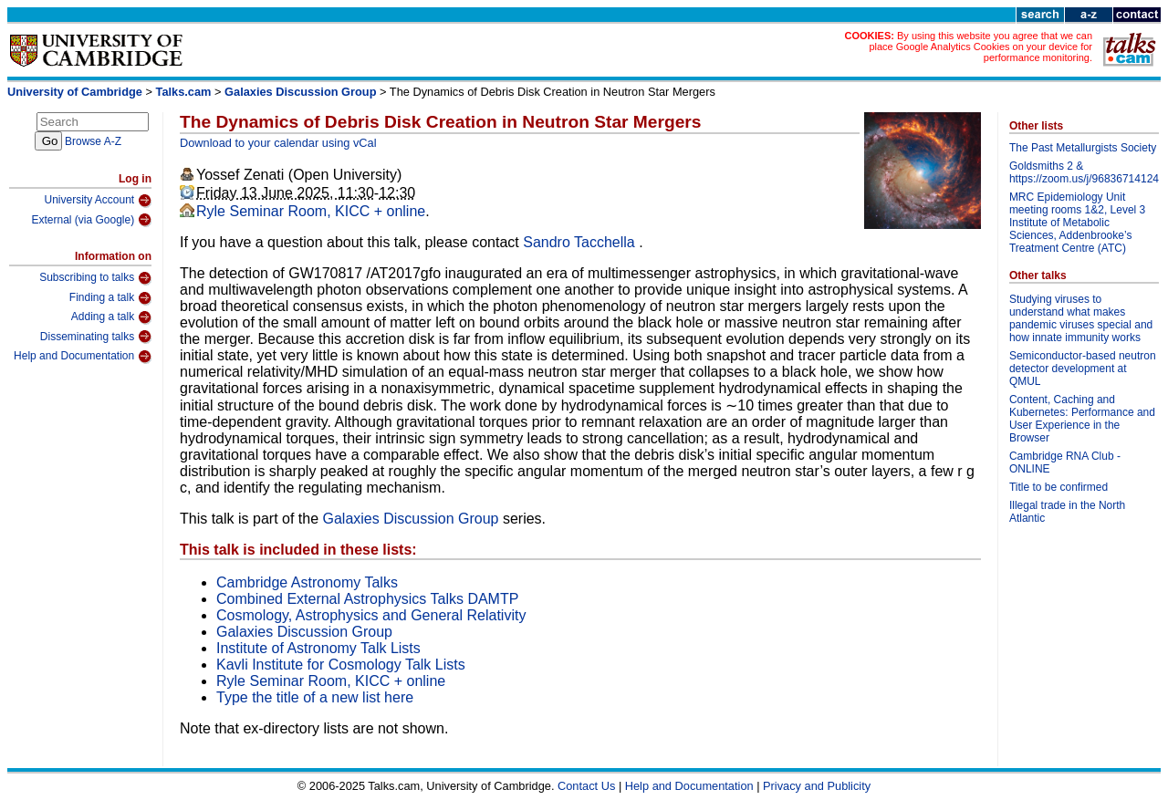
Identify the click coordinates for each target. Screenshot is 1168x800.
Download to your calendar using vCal (278, 143)
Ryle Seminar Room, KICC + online (310, 211)
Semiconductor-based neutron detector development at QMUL (1082, 368)
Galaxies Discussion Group (300, 92)
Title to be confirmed (1058, 487)
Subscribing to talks (95, 278)
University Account (97, 200)
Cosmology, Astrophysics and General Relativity (371, 615)
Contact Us (586, 786)
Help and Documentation (82, 356)
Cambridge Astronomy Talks (307, 582)
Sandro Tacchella (581, 242)
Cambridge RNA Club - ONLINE (1065, 462)
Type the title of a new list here (314, 697)
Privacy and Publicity (817, 786)
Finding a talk (110, 298)
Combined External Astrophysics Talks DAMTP (367, 599)
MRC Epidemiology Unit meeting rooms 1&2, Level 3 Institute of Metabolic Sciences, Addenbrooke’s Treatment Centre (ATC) (1077, 223)
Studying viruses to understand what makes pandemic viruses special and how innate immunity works (1080, 318)
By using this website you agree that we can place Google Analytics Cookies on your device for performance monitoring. (980, 46)
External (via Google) (91, 220)
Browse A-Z (93, 141)
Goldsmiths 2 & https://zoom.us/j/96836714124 (1084, 172)
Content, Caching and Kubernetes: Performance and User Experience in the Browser (1082, 418)
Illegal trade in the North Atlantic (1067, 512)
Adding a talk (111, 317)
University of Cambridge (74, 92)
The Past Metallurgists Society (1082, 147)
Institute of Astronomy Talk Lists (318, 648)
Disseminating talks (95, 336)
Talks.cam (184, 92)
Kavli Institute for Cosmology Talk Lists (340, 664)
